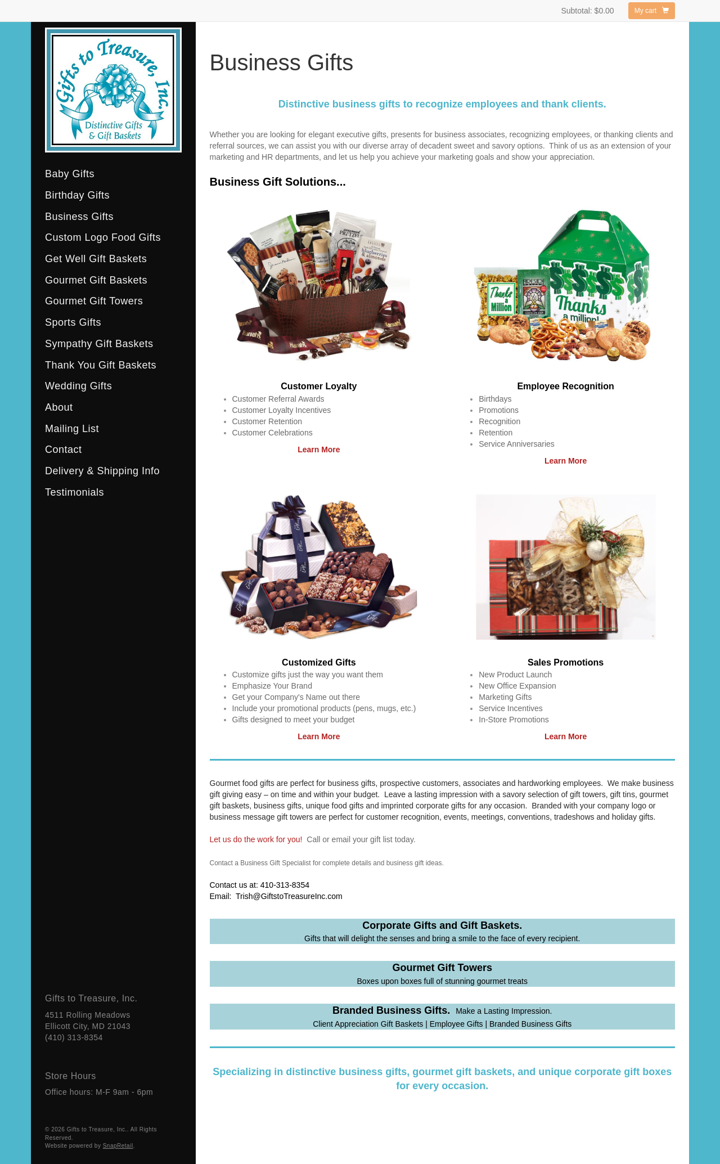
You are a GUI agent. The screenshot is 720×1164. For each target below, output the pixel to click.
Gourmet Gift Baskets (96, 280)
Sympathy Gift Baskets (99, 343)
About (59, 407)
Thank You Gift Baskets (100, 365)
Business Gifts (79, 216)
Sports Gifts (73, 322)
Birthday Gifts (77, 195)
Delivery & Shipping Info (102, 471)
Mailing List (72, 428)
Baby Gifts (69, 173)
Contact (63, 449)
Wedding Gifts (78, 386)
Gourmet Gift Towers (94, 301)
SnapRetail (118, 1146)
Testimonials (74, 492)
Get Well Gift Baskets (96, 258)
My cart (651, 11)
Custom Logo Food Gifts (103, 237)
